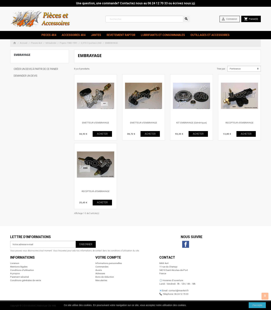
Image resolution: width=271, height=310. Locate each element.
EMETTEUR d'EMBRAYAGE (95, 122)
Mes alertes (101, 280)
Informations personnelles (108, 263)
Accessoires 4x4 (73, 35)
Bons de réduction (104, 277)
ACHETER (102, 133)
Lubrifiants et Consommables (163, 35)
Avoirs (98, 270)
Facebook (185, 244)
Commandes (101, 266)
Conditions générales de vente (25, 280)
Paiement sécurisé (19, 277)
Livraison (14, 263)
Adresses (100, 273)
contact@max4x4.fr (179, 290)
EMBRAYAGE (22, 55)
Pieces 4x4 (48, 35)
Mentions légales (18, 266)
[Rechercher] (147, 19)
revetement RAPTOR (121, 35)
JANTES (96, 35)
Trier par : (221, 68)
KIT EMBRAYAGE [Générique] (191, 122)
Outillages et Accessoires (210, 35)
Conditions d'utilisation (22, 270)
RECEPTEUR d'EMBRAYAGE (239, 122)
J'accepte (257, 305)
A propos (15, 273)
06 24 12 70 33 (181, 294)
